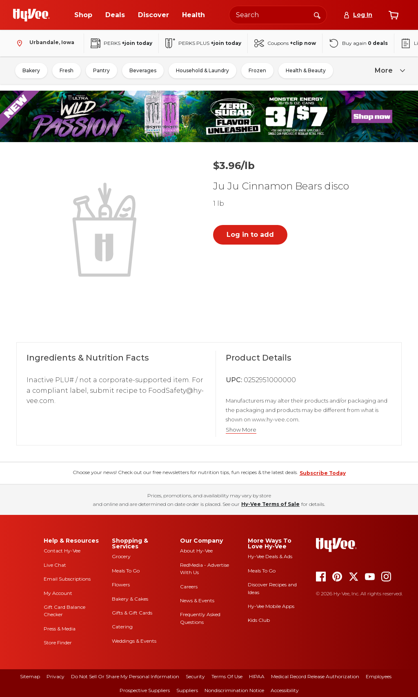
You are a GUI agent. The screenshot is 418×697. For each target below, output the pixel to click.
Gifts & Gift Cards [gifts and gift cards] (132, 613)
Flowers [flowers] (121, 584)
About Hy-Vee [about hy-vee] (196, 551)
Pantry (101, 70)
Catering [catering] (122, 627)
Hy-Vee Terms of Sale (270, 504)
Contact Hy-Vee (62, 551)
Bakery (31, 70)
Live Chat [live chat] (55, 565)
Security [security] (195, 676)
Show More (241, 430)
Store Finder (58, 642)
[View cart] (393, 15)
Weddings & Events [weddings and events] (134, 641)
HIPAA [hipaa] (257, 676)
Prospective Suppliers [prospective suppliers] (145, 690)
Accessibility (285, 690)
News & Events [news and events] (197, 600)
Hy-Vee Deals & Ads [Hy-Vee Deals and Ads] (270, 556)
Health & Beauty (306, 70)
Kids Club (259, 620)
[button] (106, 228)
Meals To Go (126, 571)
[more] (388, 71)
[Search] (317, 15)
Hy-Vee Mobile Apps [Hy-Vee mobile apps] (271, 606)
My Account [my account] (58, 593)
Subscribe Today (323, 473)
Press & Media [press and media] (60, 629)
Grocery (121, 556)
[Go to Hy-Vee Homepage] (31, 15)
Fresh (66, 70)
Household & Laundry (202, 70)
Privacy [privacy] (55, 676)
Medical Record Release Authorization (315, 676)
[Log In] (358, 15)
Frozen (257, 70)
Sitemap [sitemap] (30, 676)
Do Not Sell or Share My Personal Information (125, 676)
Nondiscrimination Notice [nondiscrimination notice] (234, 690)
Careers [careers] (189, 586)
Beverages (142, 70)
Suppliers (187, 690)
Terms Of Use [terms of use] (226, 676)
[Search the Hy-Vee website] (278, 15)
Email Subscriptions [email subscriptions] (67, 579)
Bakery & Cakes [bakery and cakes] (130, 599)
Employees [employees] (378, 676)
